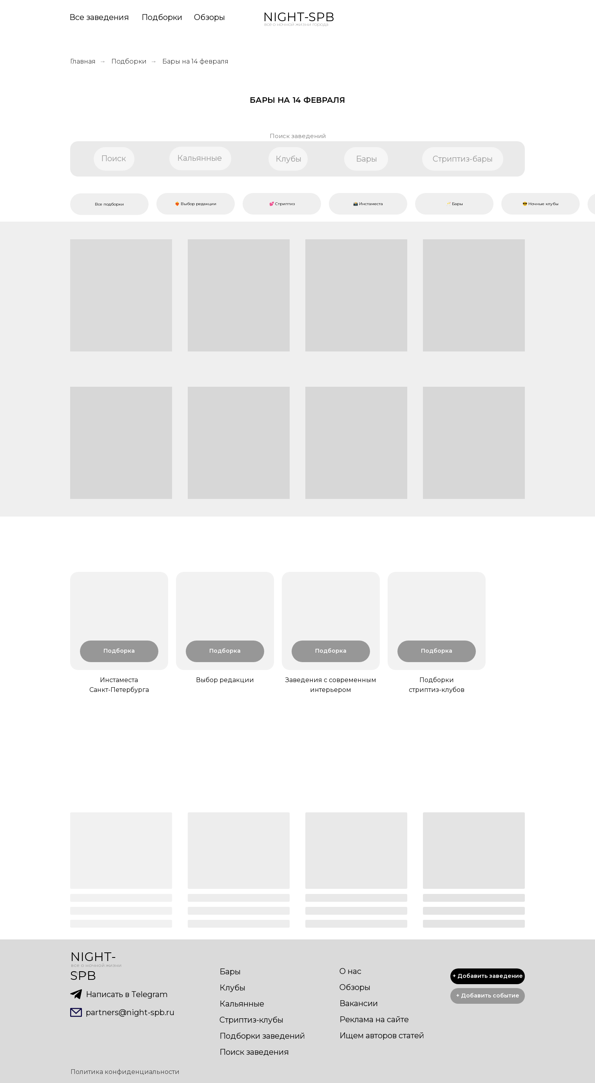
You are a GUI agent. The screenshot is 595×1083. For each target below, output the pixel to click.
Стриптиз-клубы (251, 1020)
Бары (230, 971)
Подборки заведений (262, 1036)
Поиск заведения (254, 1052)
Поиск (113, 158)
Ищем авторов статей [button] (381, 1035)
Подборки (161, 17)
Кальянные (241, 1003)
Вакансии (358, 1003)
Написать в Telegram (127, 994)
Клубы (232, 987)
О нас (350, 971)
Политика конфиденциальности (125, 1072)
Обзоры (209, 17)
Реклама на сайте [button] (374, 1019)
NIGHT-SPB (298, 16)
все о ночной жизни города (296, 24)
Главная (83, 61)
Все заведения (99, 17)
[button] (487, 996)
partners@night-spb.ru (130, 1012)
